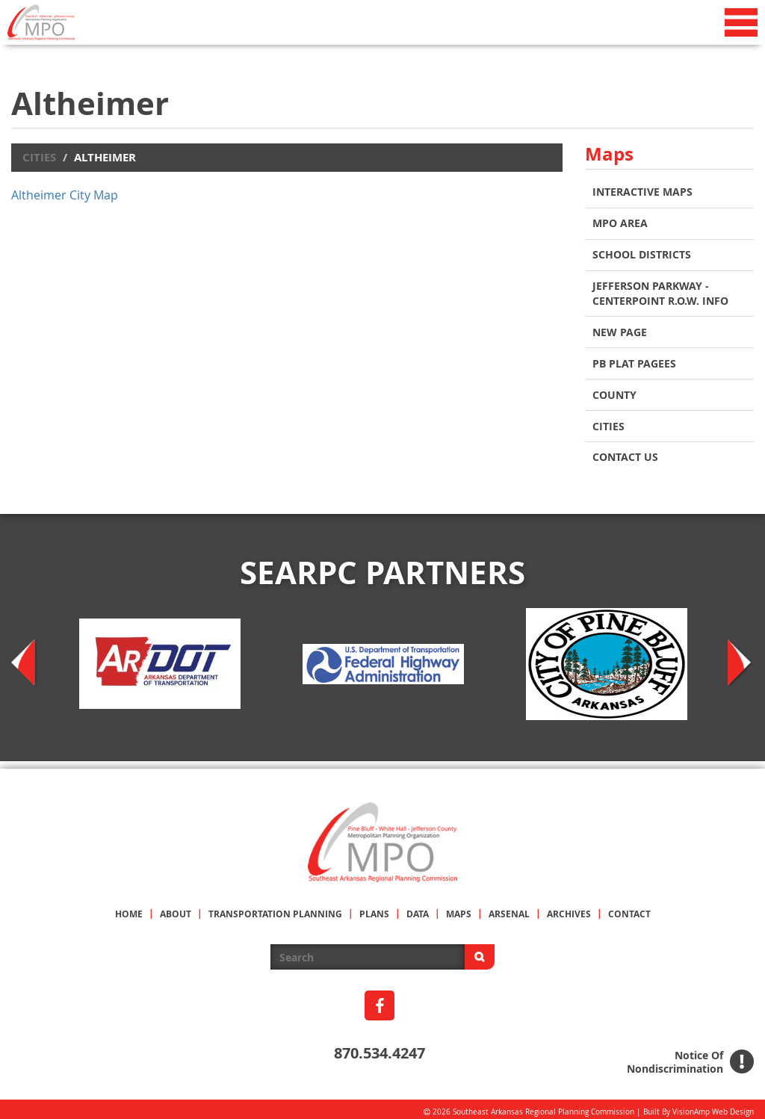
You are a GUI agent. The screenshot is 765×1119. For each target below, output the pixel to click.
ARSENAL (509, 908)
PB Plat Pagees (634, 360)
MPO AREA (620, 222)
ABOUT (175, 908)
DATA (417, 908)
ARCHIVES (569, 908)
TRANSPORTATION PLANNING (275, 908)
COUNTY (614, 390)
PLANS (374, 908)
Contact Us (625, 451)
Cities (39, 157)
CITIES (608, 421)
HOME (129, 908)
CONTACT (629, 908)
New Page (619, 329)
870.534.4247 (379, 1047)
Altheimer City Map (64, 195)
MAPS (458, 908)
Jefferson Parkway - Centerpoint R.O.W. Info (660, 291)
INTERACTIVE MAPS (642, 192)
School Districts (641, 253)
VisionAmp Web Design (713, 1106)
